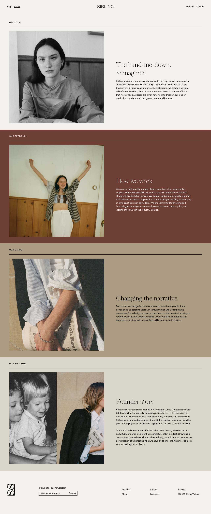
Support (190, 7)
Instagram (154, 494)
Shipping (126, 489)
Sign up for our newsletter (52, 487)
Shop (9, 7)
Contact (153, 489)
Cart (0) (200, 6)
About (17, 7)
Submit (72, 493)
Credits (181, 489)
